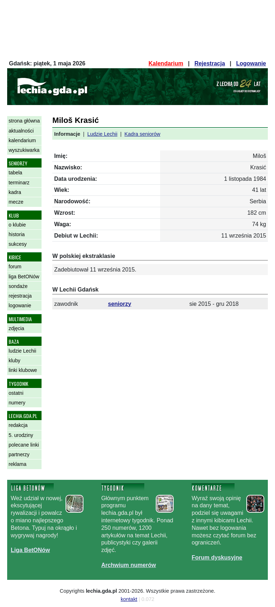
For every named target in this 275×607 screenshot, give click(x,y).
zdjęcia (16, 328)
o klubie (17, 225)
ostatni (16, 393)
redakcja (18, 425)
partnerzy (19, 454)
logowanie (20, 305)
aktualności (21, 131)
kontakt (129, 599)
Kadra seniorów (142, 134)
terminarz (19, 182)
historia (17, 234)
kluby (14, 360)
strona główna (24, 121)
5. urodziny (21, 435)
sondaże (18, 286)
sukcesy (18, 244)
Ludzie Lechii (102, 134)
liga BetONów (24, 276)
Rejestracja (209, 63)
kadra (15, 192)
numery (17, 403)
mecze (16, 202)
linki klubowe (23, 370)
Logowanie (251, 63)
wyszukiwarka (24, 150)
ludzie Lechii (22, 351)
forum (15, 266)
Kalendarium (166, 63)
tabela (15, 172)
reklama (17, 464)
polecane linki (24, 445)
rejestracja (20, 296)
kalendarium (22, 140)
